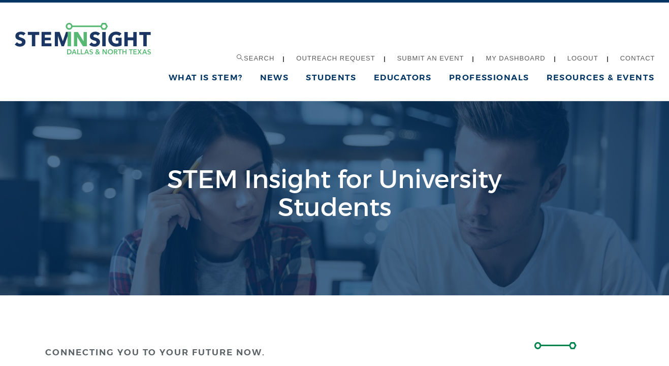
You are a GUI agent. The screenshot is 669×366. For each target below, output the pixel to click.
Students (331, 77)
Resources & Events (601, 77)
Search (255, 58)
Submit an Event (430, 58)
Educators (403, 77)
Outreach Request (335, 58)
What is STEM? (206, 77)
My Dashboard (515, 58)
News (274, 77)
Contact (637, 58)
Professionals (489, 77)
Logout (582, 58)
